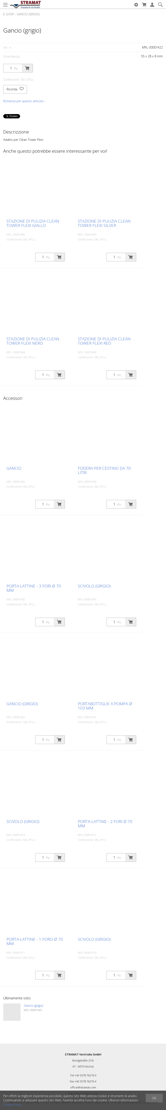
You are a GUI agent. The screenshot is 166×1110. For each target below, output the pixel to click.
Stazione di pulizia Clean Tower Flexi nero (32, 341)
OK (154, 1098)
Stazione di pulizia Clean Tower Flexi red (104, 341)
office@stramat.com (83, 1087)
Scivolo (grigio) (94, 586)
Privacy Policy (12, 1104)
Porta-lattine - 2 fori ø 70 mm (105, 824)
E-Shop (8, 14)
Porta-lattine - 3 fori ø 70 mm (33, 588)
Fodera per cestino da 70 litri (104, 470)
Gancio (13, 468)
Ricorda (15, 89)
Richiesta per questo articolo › (24, 101)
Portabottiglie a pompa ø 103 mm (105, 706)
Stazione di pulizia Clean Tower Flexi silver (104, 223)
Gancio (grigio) (28, 14)
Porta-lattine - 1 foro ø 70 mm (34, 941)
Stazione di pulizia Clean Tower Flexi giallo (32, 223)
